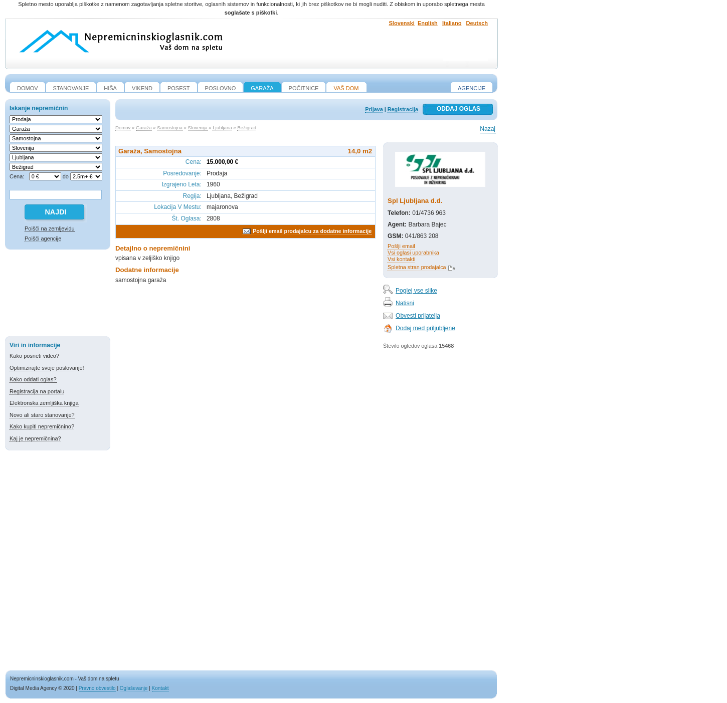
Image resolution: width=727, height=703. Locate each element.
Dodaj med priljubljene (425, 328)
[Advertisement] (58, 294)
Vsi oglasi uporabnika (413, 253)
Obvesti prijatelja (418, 315)
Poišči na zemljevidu (50, 228)
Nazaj (487, 128)
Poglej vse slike (416, 290)
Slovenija (198, 127)
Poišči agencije (43, 239)
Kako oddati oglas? (33, 379)
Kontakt (160, 688)
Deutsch (477, 23)
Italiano (452, 23)
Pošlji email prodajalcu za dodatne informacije (312, 231)
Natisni (405, 303)
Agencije (471, 88)
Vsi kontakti (401, 259)
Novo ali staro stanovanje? (42, 415)
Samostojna (170, 127)
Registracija (403, 109)
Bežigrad (246, 127)
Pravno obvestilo (97, 688)
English (428, 23)
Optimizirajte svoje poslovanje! (47, 368)
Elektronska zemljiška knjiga (44, 403)
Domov (122, 127)
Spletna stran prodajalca (417, 267)
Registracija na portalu (37, 391)
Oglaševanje (134, 688)
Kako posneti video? (34, 356)
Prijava (374, 109)
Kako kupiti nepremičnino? (42, 426)
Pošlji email (401, 246)
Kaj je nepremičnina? (35, 438)
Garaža (143, 127)
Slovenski (402, 23)
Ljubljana (222, 127)
